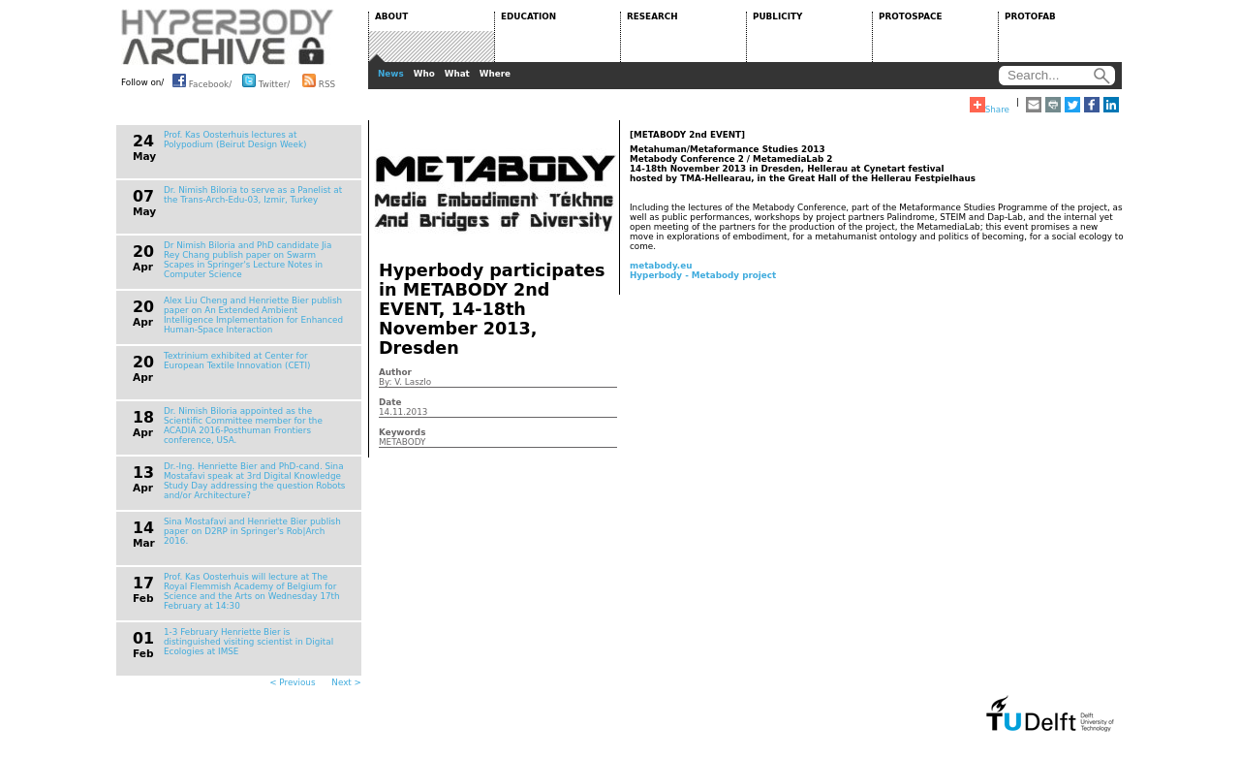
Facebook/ (202, 80)
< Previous (292, 682)
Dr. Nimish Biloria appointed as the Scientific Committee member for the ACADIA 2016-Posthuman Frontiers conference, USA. (243, 425)
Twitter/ (266, 80)
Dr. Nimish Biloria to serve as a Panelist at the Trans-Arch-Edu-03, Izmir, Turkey (253, 195)
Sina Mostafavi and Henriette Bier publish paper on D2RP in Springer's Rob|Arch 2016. (252, 531)
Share (989, 105)
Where (495, 74)
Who (424, 74)
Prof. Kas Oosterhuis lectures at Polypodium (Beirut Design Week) (235, 139)
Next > (346, 682)
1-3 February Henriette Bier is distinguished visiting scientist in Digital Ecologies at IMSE (248, 641)
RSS (318, 80)
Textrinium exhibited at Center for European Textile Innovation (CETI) (237, 360)
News (391, 74)
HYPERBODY (227, 37)
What (457, 74)
